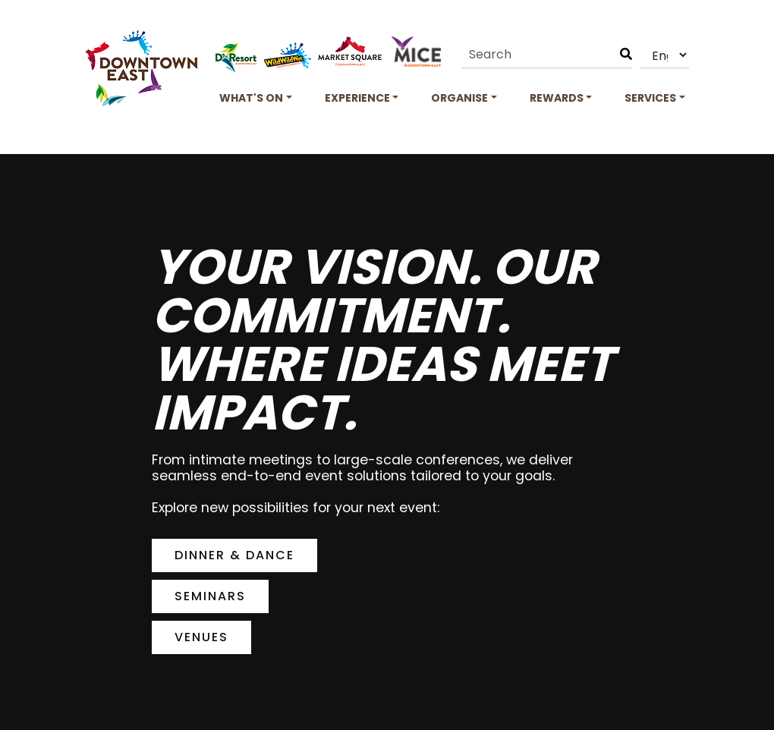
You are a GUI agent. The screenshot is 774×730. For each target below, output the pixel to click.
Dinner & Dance (234, 555)
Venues (201, 637)
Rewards (557, 97)
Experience (357, 97)
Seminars (210, 596)
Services (650, 97)
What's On (251, 97)
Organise (459, 97)
